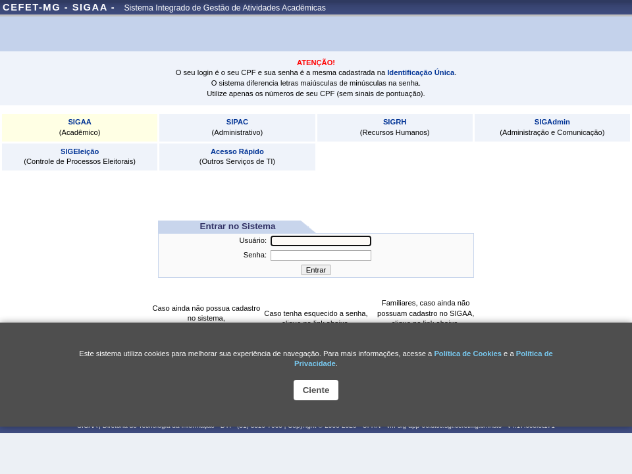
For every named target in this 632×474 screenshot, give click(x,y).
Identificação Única (420, 72)
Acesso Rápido (237, 151)
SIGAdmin (552, 122)
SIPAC (237, 122)
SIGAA (79, 122)
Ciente (316, 390)
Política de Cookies (468, 353)
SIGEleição (80, 151)
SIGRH (394, 122)
